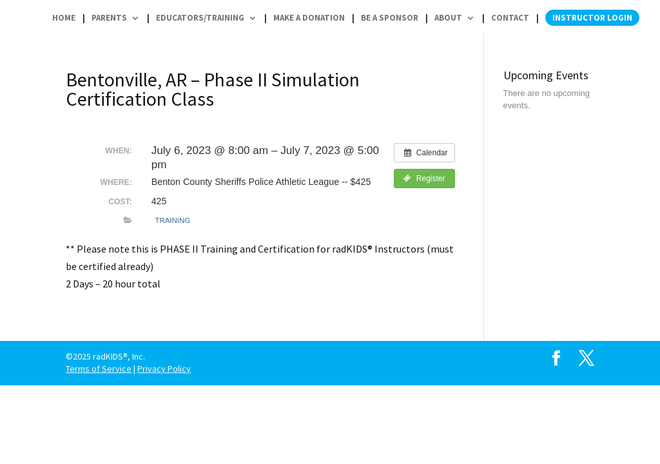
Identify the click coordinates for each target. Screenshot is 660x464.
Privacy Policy (164, 368)
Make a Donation (309, 18)
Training (172, 220)
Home (63, 18)
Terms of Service (98, 368)
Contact (510, 18)
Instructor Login (592, 17)
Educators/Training (200, 18)
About (448, 18)
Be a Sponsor (389, 18)
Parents (109, 18)
